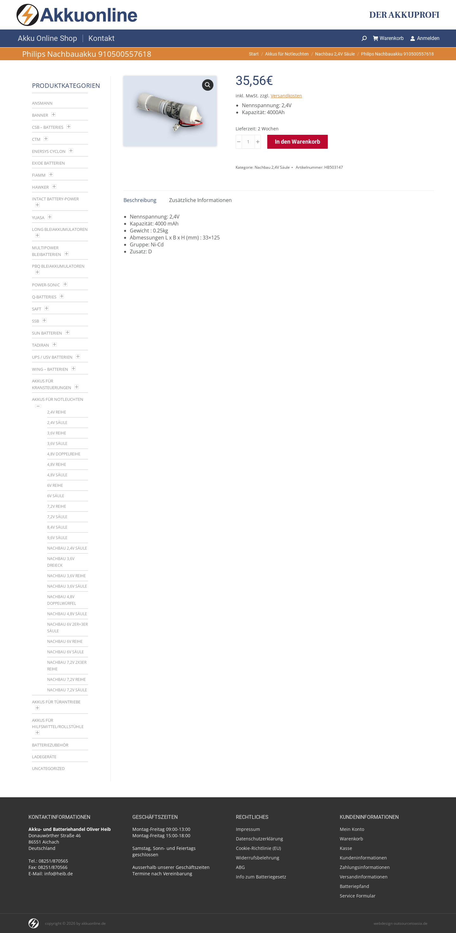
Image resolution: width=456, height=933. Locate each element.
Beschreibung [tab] (140, 200)
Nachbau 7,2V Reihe (66, 679)
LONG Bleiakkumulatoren (60, 229)
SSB (35, 321)
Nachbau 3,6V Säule (67, 586)
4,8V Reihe (56, 464)
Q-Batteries (44, 297)
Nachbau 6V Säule (65, 652)
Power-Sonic (46, 285)
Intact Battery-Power (55, 199)
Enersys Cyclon (49, 151)
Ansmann (42, 103)
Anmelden (425, 38)
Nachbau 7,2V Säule (67, 690)
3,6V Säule (57, 443)
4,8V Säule (57, 475)
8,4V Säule (57, 527)
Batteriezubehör (50, 745)
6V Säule (55, 496)
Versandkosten (286, 96)
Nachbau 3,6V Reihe (66, 575)
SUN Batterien (47, 333)
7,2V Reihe (56, 506)
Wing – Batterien (50, 369)
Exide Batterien (48, 163)
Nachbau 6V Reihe (65, 641)
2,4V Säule (57, 422)
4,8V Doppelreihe (63, 454)
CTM (36, 139)
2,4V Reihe (56, 412)
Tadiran (40, 345)
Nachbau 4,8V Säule (67, 614)
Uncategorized (48, 768)
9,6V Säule (57, 537)
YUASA (38, 217)
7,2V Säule (57, 516)
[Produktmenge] (248, 142)
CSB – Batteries (47, 127)
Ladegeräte (44, 757)
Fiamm (39, 175)
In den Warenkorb (297, 141)
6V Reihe (55, 485)
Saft (36, 309)
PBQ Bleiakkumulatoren (58, 266)
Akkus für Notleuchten (57, 399)
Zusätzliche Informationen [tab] (200, 200)
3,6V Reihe (56, 433)
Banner (40, 115)
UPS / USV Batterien (52, 357)
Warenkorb (388, 38)
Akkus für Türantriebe (56, 702)
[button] (207, 85)
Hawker (40, 187)
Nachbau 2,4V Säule (272, 167)
